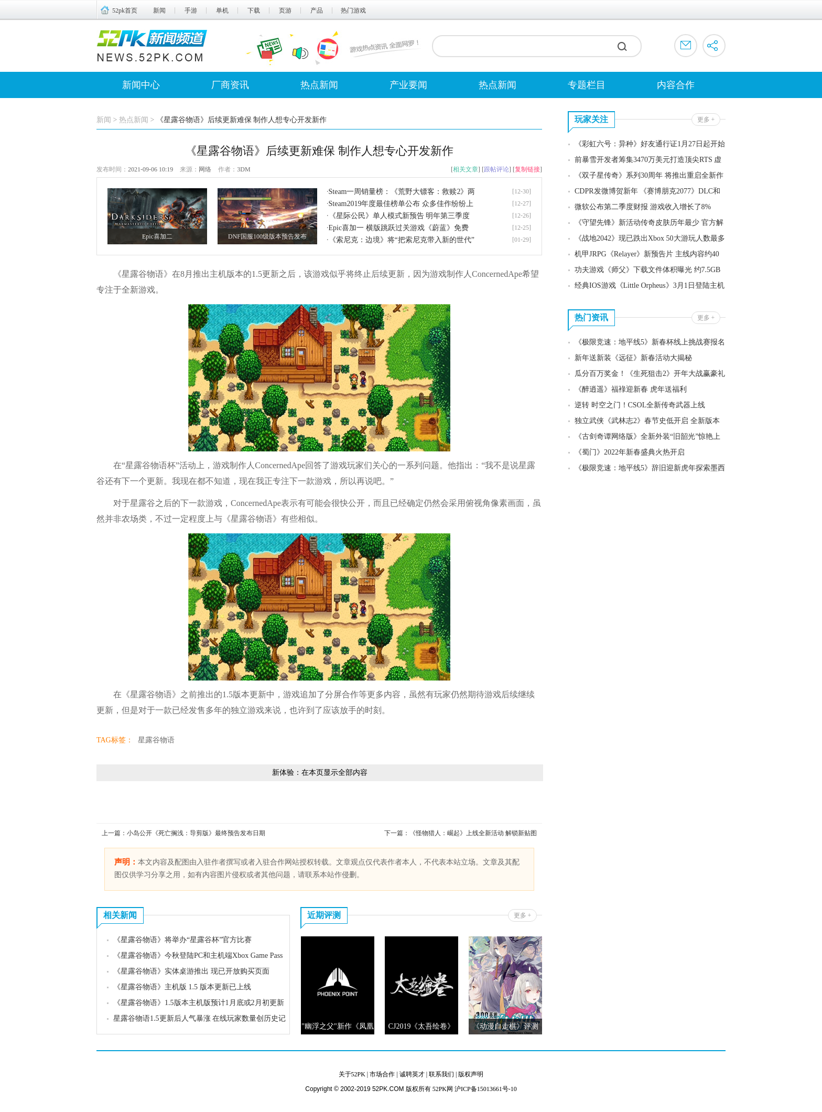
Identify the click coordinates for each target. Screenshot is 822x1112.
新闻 (159, 10)
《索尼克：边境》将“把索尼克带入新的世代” (401, 240)
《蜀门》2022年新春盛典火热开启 (630, 452)
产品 (316, 10)
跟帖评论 (496, 169)
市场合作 (382, 1074)
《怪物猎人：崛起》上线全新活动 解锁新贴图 (473, 833)
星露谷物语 (156, 740)
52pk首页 (124, 10)
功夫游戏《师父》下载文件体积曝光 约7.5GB (647, 270)
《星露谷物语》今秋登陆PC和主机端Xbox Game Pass (198, 955)
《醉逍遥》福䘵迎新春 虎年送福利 (631, 389)
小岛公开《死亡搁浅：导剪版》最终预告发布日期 (196, 833)
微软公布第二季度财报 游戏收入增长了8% (643, 207)
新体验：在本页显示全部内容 (319, 772)
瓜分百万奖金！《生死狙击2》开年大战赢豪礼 (650, 373)
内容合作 (676, 85)
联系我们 (441, 1074)
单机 (222, 10)
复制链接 (527, 169)
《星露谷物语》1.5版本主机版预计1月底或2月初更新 (198, 1003)
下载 (253, 10)
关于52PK (352, 1074)
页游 (285, 10)
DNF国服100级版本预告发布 (267, 236)
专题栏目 (586, 85)
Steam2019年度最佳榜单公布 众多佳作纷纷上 (401, 204)
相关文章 (465, 169)
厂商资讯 (230, 85)
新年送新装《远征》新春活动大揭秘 (633, 358)
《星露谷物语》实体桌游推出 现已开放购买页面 (191, 971)
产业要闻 (408, 85)
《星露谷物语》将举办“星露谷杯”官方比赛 (182, 940)
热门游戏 (353, 10)
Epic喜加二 (157, 236)
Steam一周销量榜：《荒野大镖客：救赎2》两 (402, 192)
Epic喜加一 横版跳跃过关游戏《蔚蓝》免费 (399, 228)
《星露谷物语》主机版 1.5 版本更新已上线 (182, 987)
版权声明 (470, 1074)
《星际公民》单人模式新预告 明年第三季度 (399, 216)
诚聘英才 (412, 1074)
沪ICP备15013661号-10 (486, 1089)
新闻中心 (141, 85)
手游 (191, 10)
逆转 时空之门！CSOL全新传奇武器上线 (640, 405)
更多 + (523, 915)
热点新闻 (319, 85)
